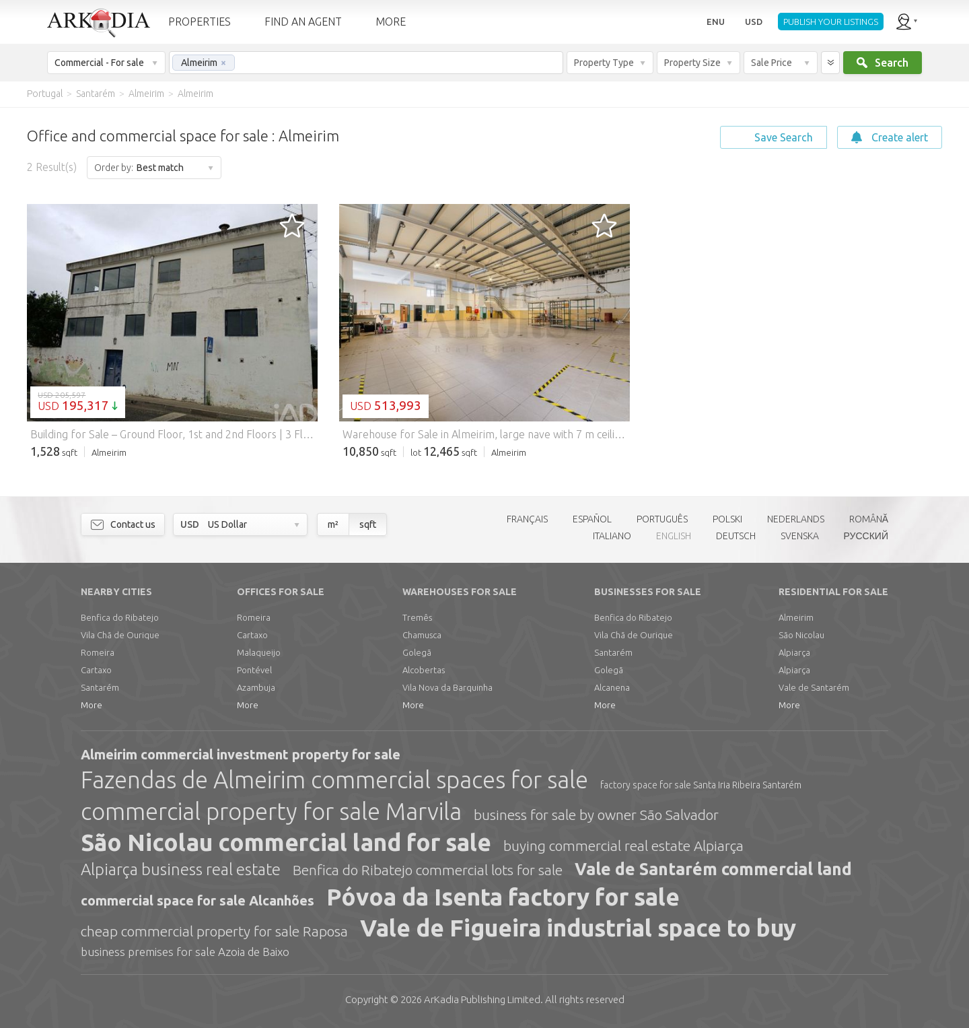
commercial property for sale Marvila (271, 811)
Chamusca (421, 635)
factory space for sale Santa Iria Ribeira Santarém (700, 785)
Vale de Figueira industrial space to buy (578, 927)
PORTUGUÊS (662, 519)
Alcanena (612, 687)
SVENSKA (800, 535)
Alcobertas (423, 670)
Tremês (417, 617)
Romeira (97, 652)
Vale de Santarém (814, 687)
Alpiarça (794, 652)
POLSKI (727, 519)
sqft (367, 524)
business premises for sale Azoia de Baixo (185, 951)
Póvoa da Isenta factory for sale (503, 896)
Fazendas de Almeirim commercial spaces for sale (334, 779)
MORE (390, 21)
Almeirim (796, 617)
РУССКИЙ (866, 535)
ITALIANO (612, 535)
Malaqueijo (259, 652)
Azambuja (256, 687)
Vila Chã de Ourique (120, 635)
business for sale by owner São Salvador (596, 815)
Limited (482, 999)
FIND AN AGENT (303, 21)
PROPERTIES (199, 21)
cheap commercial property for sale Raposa (214, 931)
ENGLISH (673, 535)
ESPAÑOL (592, 519)
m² (333, 524)
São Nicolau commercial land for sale (286, 842)
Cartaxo (96, 670)
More (91, 705)
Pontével (254, 670)
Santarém (100, 687)
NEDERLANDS (795, 519)
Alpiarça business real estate (181, 869)
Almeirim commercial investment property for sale (240, 754)
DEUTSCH (736, 535)
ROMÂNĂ (868, 519)
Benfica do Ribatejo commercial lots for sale (428, 870)
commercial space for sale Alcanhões (197, 900)
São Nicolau (801, 635)
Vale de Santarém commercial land (713, 869)
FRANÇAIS (527, 519)
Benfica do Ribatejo (120, 617)
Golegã (416, 652)
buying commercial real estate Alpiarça (623, 845)
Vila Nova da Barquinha (447, 687)
